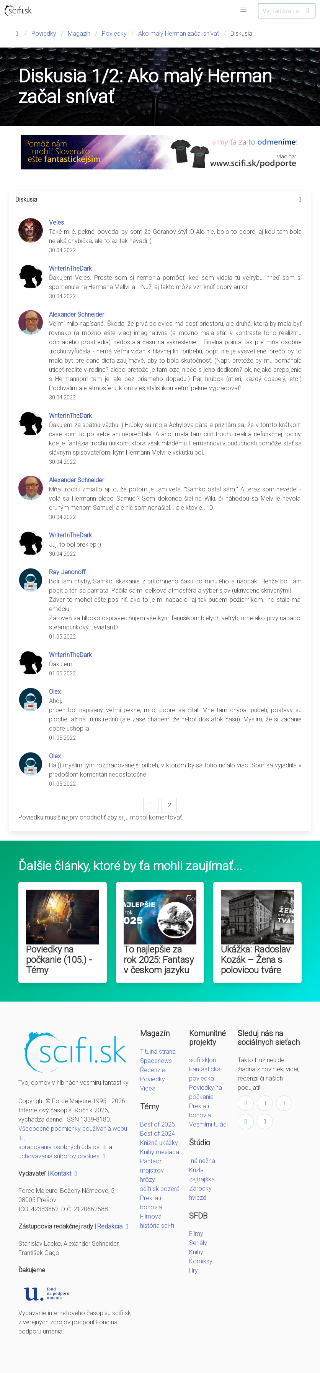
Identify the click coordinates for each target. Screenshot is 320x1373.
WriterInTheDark (70, 268)
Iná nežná (202, 1160)
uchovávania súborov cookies (62, 1156)
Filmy (196, 1233)
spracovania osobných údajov (62, 1147)
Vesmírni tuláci (208, 1124)
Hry (193, 1270)
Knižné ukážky (159, 1142)
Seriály (198, 1243)
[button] (243, 10)
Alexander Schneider (76, 314)
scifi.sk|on (202, 1060)
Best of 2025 (157, 1124)
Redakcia (113, 1226)
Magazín (79, 33)
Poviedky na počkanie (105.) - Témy (59, 960)
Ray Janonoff (67, 572)
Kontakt (64, 1173)
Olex (55, 691)
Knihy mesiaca (159, 1152)
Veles (56, 222)
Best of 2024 (157, 1133)
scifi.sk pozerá (160, 1188)
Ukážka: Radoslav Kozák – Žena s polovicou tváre (256, 960)
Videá (147, 1088)
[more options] (300, 200)
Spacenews (156, 1060)
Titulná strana (158, 1051)
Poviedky (43, 33)
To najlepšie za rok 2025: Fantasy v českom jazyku (159, 960)
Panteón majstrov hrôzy (152, 1170)
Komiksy (200, 1261)
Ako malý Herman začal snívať (178, 33)
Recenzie (152, 1070)
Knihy (196, 1252)
